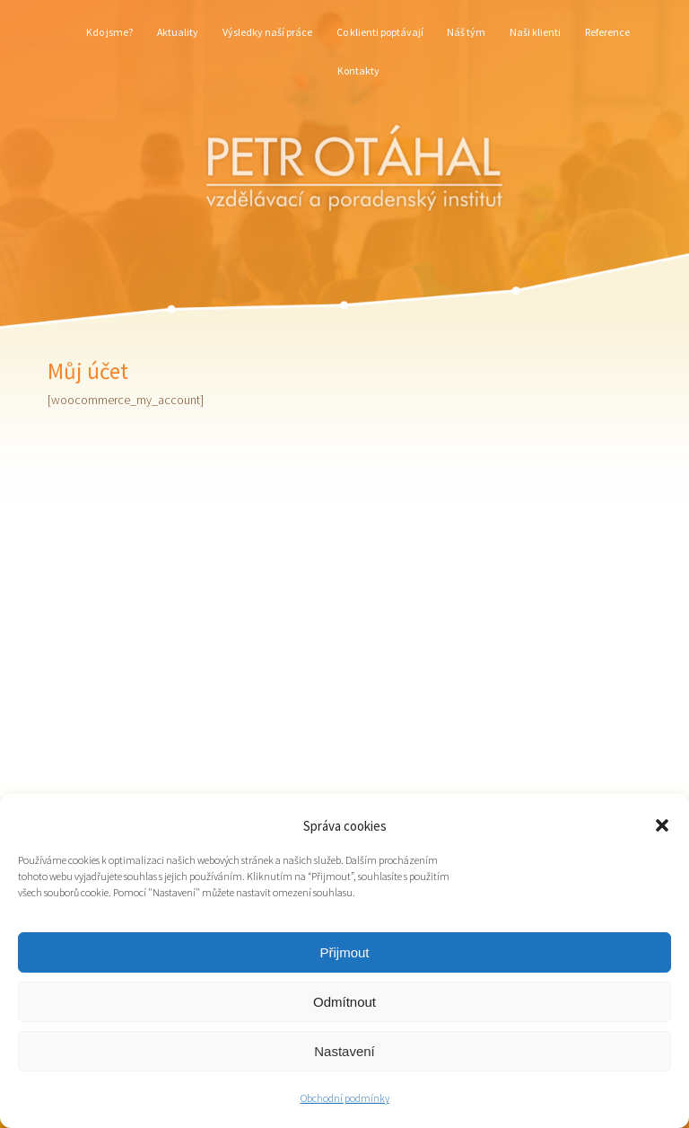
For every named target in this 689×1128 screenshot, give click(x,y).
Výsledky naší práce (267, 32)
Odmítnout (344, 1001)
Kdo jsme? (109, 32)
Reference (607, 32)
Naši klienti (535, 32)
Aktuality (177, 32)
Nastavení (344, 1051)
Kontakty (358, 70)
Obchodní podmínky (345, 1098)
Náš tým (466, 32)
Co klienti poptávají (379, 32)
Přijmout (344, 952)
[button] (662, 825)
